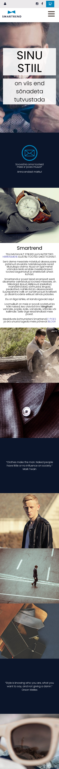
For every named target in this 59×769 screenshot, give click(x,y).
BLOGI (51, 321)
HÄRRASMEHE (10, 257)
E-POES (51, 319)
